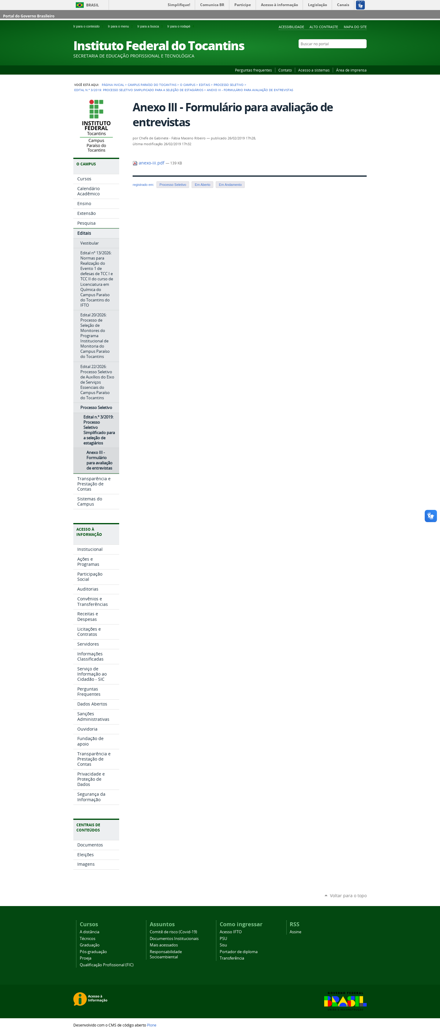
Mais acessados (164, 945)
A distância (89, 931)
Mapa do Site (355, 26)
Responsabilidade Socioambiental (166, 954)
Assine (295, 931)
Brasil (92, 5)
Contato (285, 70)
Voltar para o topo (348, 895)
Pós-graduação (93, 951)
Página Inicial (113, 85)
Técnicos (87, 938)
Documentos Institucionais (174, 938)
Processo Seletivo (229, 85)
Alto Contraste (324, 26)
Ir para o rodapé (181, 26)
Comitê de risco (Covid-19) (173, 931)
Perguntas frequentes (253, 70)
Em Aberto (202, 184)
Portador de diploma (239, 951)
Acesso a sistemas (314, 70)
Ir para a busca (151, 26)
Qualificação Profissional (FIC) (107, 965)
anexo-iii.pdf (149, 163)
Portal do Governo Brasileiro (28, 16)
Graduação (90, 945)
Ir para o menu (121, 26)
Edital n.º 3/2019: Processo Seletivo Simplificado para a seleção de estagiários (138, 90)
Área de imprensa (351, 70)
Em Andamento (230, 184)
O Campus (187, 85)
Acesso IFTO (231, 931)
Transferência (232, 958)
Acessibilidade (291, 26)
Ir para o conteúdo (89, 26)
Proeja (85, 958)
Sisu (223, 945)
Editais (204, 85)
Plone (151, 1025)
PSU (223, 938)
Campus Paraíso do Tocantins (152, 85)
